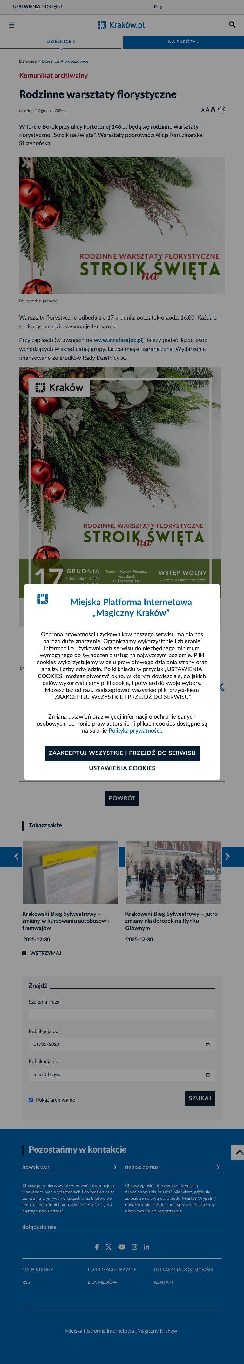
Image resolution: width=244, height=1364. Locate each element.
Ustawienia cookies (122, 769)
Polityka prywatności (135, 731)
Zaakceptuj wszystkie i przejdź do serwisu (122, 753)
